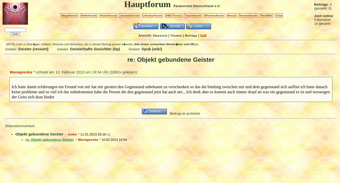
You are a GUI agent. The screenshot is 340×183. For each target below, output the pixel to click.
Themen (176, 35)
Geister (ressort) (33, 49)
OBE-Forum (173, 15)
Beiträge (191, 35)
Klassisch (160, 35)
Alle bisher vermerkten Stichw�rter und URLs (166, 44)
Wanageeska (21, 72)
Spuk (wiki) (152, 49)
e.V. (217, 6)
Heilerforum (88, 15)
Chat (279, 15)
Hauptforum (69, 15)
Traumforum (193, 15)
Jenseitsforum (129, 15)
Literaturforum (152, 15)
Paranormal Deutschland (194, 6)
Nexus (231, 15)
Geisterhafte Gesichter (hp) (95, 49)
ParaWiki (266, 15)
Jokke (72, 134)
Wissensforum (214, 15)
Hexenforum (108, 15)
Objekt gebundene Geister (39, 134)
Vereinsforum (248, 15)
